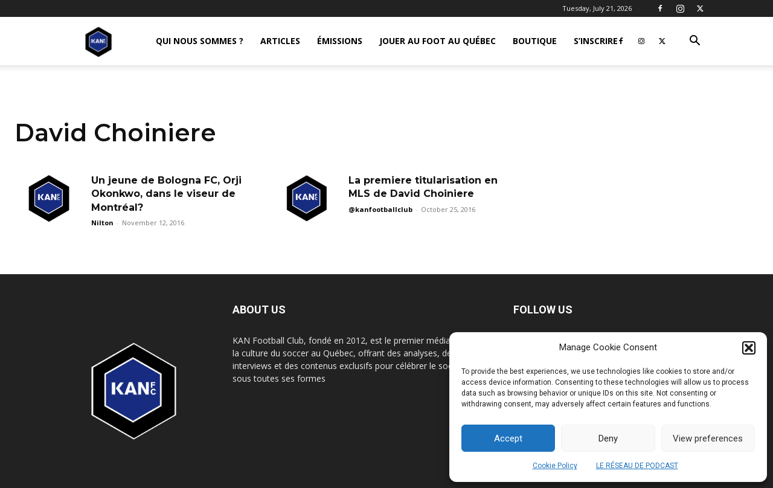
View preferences (708, 438)
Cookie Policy (555, 465)
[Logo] (98, 41)
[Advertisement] (386, 170)
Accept (508, 438)
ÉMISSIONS (339, 41)
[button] (749, 348)
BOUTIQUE (535, 41)
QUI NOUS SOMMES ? (199, 41)
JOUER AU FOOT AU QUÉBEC (437, 41)
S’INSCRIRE (596, 41)
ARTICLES (280, 41)
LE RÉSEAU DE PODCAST (637, 465)
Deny (608, 438)
